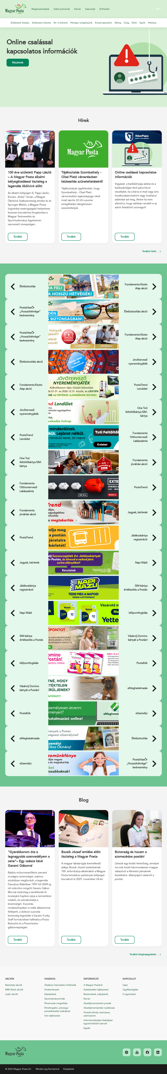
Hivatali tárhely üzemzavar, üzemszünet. (97, 1014)
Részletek (17, 62)
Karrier (77, 9)
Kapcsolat (90, 9)
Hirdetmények (51, 989)
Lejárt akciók (11, 994)
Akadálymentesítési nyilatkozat (99, 1007)
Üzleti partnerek (61, 9)
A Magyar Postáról (93, 985)
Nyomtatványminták (54, 998)
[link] (15, 1052)
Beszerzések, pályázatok (96, 994)
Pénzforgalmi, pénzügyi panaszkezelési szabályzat (57, 1009)
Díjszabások (50, 994)
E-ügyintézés (129, 994)
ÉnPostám (104, 9)
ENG (158, 9)
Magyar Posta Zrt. (15, 9)
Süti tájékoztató (52, 1015)
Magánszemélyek (40, 9)
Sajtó (125, 985)
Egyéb (87, 1028)
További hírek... (150, 251)
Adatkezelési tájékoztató (96, 989)
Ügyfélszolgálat (130, 989)
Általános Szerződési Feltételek (60, 985)
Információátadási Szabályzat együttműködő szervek (98, 1022)
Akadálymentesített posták (97, 1003)
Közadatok (68, 1069)
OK (146, 9)
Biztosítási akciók (13, 985)
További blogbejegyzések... (144, 954)
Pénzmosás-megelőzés (56, 1003)
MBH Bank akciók (14, 989)
